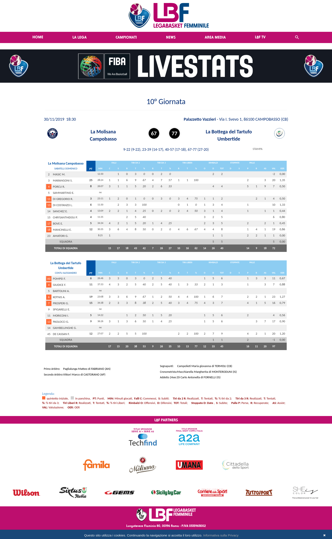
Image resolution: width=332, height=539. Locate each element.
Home (37, 36)
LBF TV (260, 36)
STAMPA (257, 149)
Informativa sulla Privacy (221, 535)
